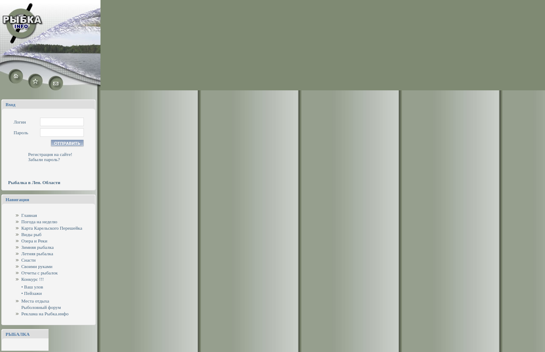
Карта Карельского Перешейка (51, 228)
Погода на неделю (39, 221)
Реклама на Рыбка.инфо (45, 313)
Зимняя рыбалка (37, 247)
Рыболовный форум (41, 307)
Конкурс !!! (32, 279)
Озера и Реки (34, 240)
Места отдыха (35, 300)
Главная (29, 215)
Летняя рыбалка (37, 253)
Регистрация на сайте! (50, 154)
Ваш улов (33, 286)
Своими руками (36, 266)
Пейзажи (33, 293)
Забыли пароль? (44, 159)
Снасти (28, 260)
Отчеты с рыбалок (39, 272)
